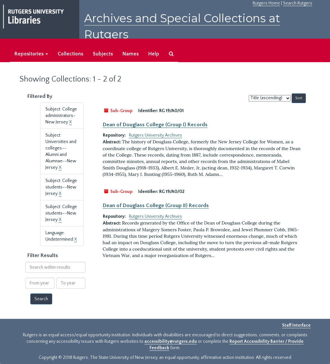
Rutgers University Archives (155, 135)
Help (153, 54)
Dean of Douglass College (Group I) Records (155, 125)
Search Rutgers (297, 3)
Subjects (103, 54)
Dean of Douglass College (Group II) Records (156, 205)
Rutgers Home (266, 3)
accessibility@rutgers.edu (170, 341)
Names (130, 54)
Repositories (31, 54)
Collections (70, 54)
